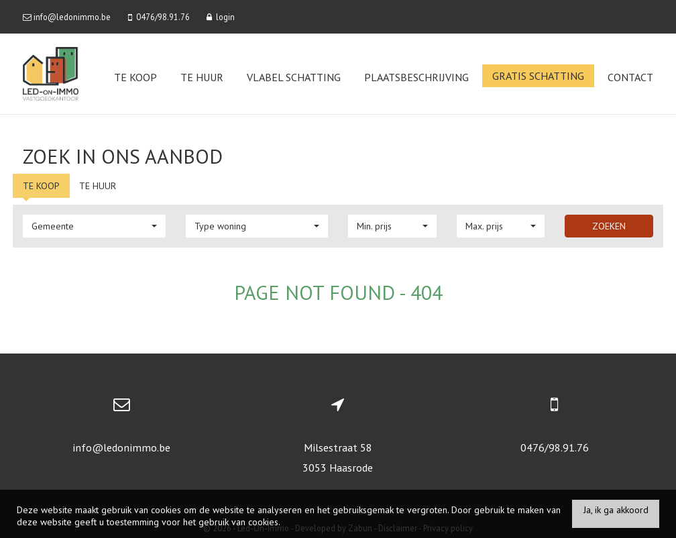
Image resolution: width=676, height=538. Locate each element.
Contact (630, 77)
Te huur (201, 77)
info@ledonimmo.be (121, 447)
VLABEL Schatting (294, 77)
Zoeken (609, 226)
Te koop (135, 77)
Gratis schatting (538, 76)
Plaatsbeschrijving (416, 77)
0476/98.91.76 (554, 447)
